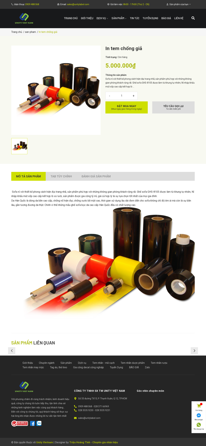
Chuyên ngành (46, 362)
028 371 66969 (101, 406)
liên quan (33, 342)
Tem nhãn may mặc (33, 367)
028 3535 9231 (102, 410)
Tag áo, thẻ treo (58, 367)
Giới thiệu (28, 362)
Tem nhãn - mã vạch (103, 362)
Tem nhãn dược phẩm (133, 362)
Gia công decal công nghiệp (88, 367)
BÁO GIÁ (134, 367)
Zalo (147, 367)
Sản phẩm (66, 362)
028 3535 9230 (86, 410)
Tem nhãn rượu (159, 362)
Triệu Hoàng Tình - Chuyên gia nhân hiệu (93, 442)
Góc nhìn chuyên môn (150, 390)
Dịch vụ (82, 362)
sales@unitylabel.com (78, 4)
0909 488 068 (32, 4)
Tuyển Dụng (116, 367)
